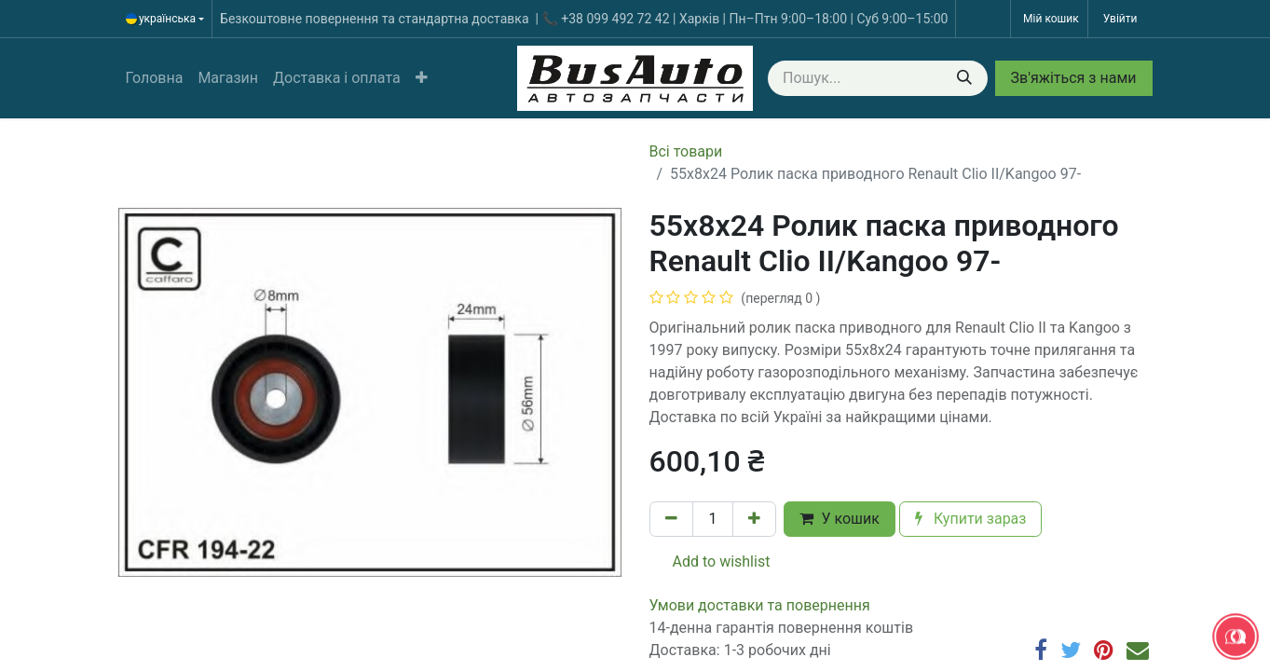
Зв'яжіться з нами (1074, 78)
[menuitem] (154, 78)
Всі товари (686, 151)
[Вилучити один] (671, 519)
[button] (421, 78)
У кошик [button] (839, 518)
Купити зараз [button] (971, 518)
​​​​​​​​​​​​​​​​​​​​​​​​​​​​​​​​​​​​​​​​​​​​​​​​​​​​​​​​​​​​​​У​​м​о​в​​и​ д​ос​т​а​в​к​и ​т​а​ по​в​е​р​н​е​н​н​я (759, 605)
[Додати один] (754, 519)
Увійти (1120, 18)
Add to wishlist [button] (710, 561)
